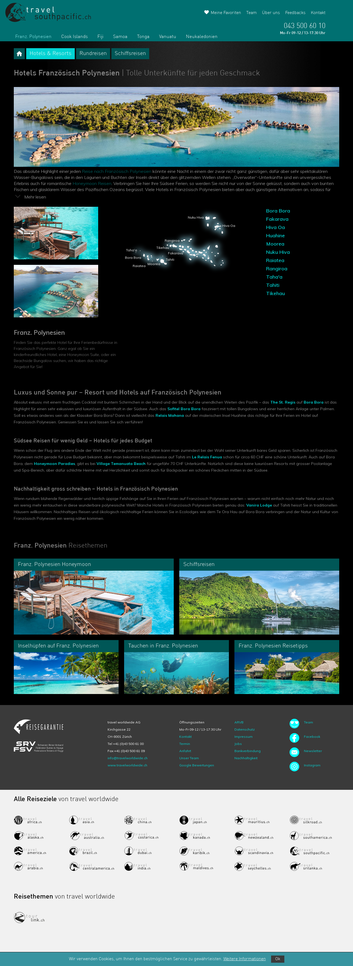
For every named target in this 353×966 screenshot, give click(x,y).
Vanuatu (167, 36)
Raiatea (275, 260)
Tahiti (272, 285)
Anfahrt (185, 751)
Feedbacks (295, 13)
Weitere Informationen (244, 959)
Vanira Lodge (259, 505)
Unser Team (189, 758)
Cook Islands (74, 36)
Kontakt (318, 13)
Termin (184, 744)
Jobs (238, 744)
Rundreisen (93, 53)
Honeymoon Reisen (92, 183)
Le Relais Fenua (207, 457)
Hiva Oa (275, 227)
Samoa (120, 36)
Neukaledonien (202, 36)
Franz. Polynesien (33, 36)
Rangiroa (276, 268)
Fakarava (277, 219)
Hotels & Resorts (50, 53)
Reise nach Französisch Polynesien (116, 171)
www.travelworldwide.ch (127, 765)
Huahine (275, 235)
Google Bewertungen (196, 765)
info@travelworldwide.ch (128, 758)
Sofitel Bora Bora (183, 408)
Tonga (143, 36)
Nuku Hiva (278, 252)
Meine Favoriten (226, 13)
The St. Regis (282, 402)
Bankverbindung (247, 751)
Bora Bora (278, 211)
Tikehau (275, 293)
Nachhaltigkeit (246, 758)
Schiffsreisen (130, 53)
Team (251, 13)
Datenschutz (244, 729)
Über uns (271, 13)
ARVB (239, 722)
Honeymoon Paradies (54, 463)
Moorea (275, 244)
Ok (277, 959)
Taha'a (274, 277)
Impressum (243, 736)
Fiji (100, 36)
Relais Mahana (170, 415)
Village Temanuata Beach (121, 463)
